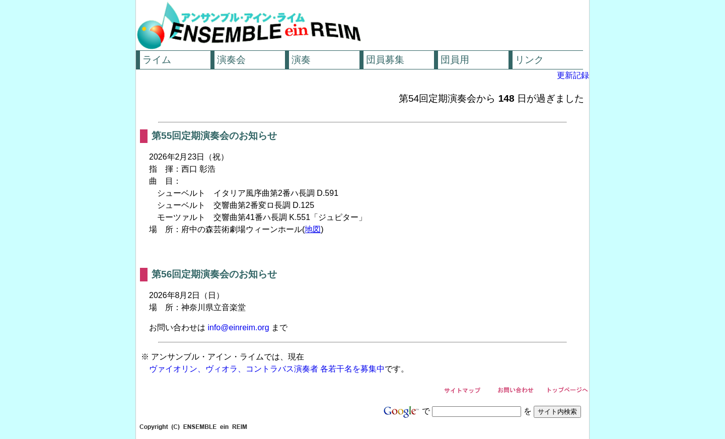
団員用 (455, 59)
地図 (313, 229)
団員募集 (385, 59)
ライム (156, 59)
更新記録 (573, 75)
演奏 (301, 59)
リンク (529, 59)
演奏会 (231, 59)
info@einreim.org (238, 327)
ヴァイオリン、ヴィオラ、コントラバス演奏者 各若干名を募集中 (267, 368)
